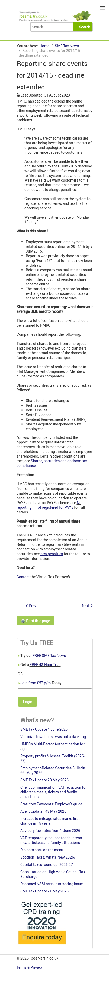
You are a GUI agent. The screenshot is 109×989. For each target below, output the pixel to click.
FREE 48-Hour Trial (45, 664)
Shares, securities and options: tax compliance (52, 463)
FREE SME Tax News (49, 655)
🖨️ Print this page (35, 620)
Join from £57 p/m (35, 682)
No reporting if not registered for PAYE (49, 505)
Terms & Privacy (30, 967)
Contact (23, 576)
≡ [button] (103, 8)
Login (27, 701)
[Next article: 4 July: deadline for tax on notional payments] (87, 605)
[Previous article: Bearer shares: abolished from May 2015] (31, 605)
